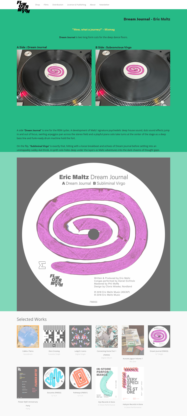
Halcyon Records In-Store (133, 404)
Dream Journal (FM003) (159, 351)
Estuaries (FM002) (54, 392)
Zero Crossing (54, 351)
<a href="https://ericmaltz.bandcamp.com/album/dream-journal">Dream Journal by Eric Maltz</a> (54, 119)
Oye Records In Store (106, 402)
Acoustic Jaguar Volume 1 (133, 358)
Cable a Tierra (27, 351)
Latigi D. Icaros (80, 351)
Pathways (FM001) (80, 392)
